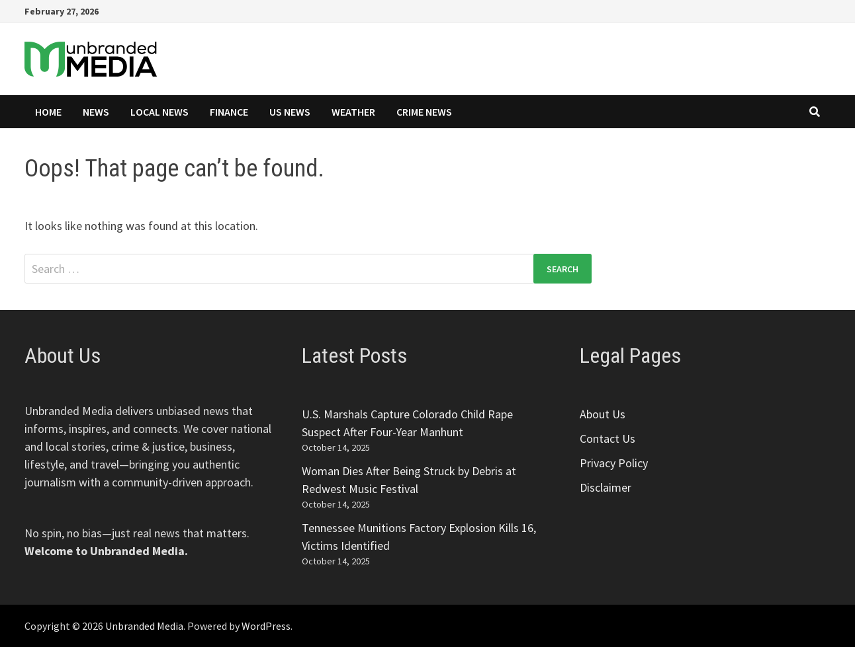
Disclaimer (605, 487)
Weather (353, 111)
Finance (229, 111)
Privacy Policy (614, 463)
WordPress (266, 625)
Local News (159, 111)
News (96, 111)
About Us (602, 414)
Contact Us (607, 438)
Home (48, 111)
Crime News (424, 111)
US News (289, 111)
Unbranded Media (144, 625)
